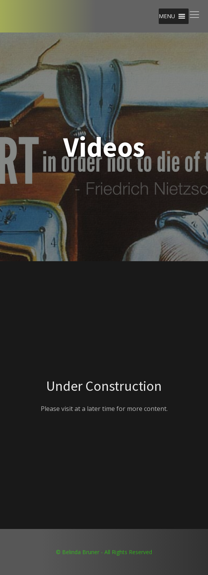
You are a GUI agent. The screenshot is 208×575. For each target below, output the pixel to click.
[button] (167, 16)
